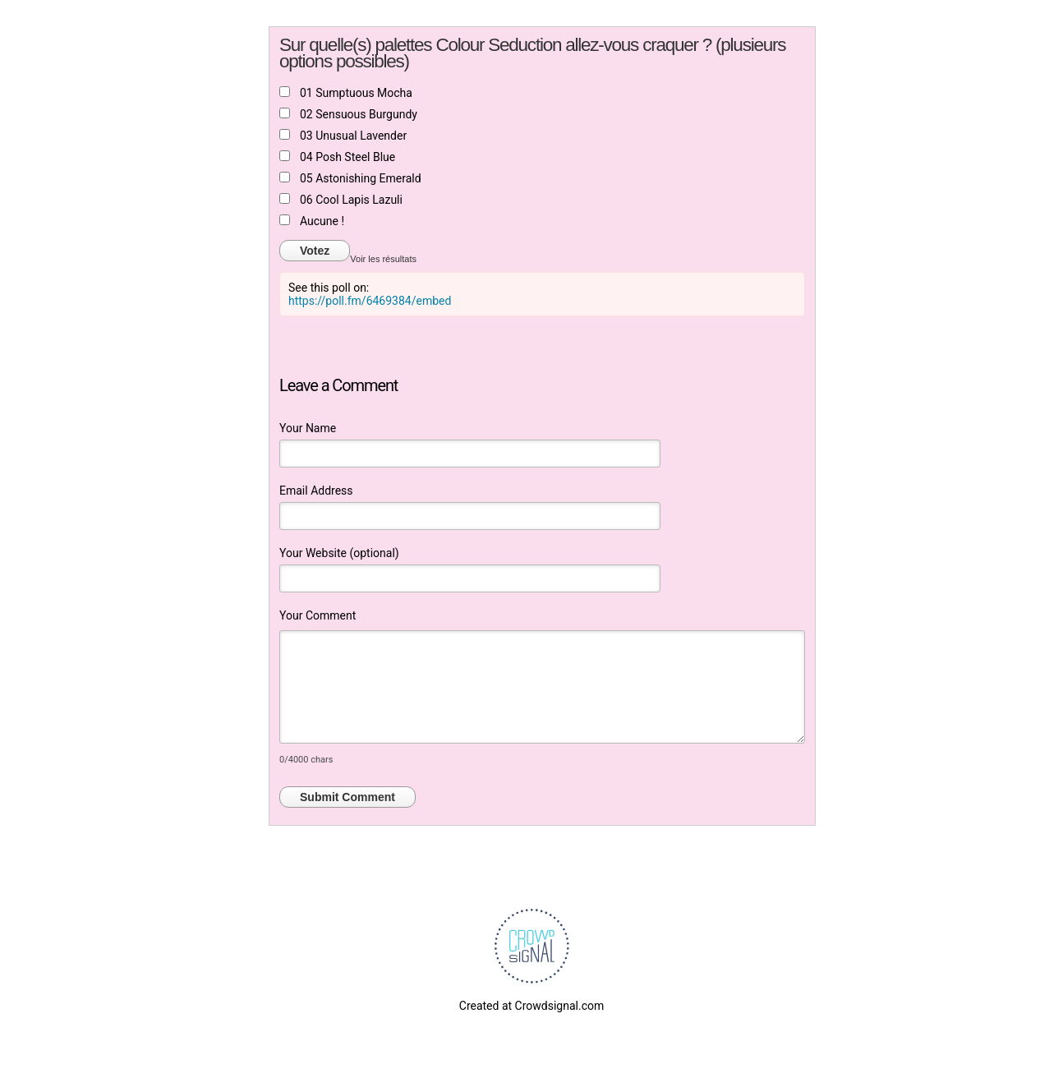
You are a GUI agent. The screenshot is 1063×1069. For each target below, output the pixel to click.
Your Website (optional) (339, 553)
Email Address (316, 490)
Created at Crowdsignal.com (531, 1005)
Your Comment (317, 615)
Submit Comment (347, 797)
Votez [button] (314, 250)
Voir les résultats (383, 259)
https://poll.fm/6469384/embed (369, 300)
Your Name (307, 428)
